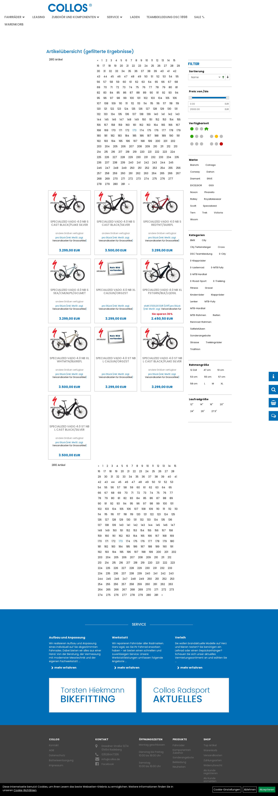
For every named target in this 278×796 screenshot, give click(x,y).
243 (154, 162)
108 (106, 103)
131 (176, 109)
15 (174, 60)
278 (99, 184)
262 (138, 173)
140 (156, 114)
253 (155, 168)
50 (146, 76)
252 (147, 168)
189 (164, 135)
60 (124, 82)
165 (163, 125)
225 (99, 157)
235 (177, 157)
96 (105, 98)
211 (161, 146)
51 (152, 76)
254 (162, 168)
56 (98, 82)
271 (123, 178)
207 (131, 146)
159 (120, 125)
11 (152, 60)
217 (120, 152)
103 (153, 98)
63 (143, 82)
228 (122, 157)
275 (154, 178)
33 (116, 71)
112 (132, 103)
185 (134, 135)
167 (178, 125)
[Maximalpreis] (206, 109)
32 (110, 71)
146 (114, 119)
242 (146, 162)
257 (99, 173)
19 (115, 66)
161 (134, 125)
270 (115, 178)
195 (121, 141)
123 (119, 109)
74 (130, 87)
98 (118, 98)
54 (170, 76)
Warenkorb (14, 24)
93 (170, 92)
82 (98, 92)
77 (150, 87)
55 (177, 76)
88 (138, 92)
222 (157, 152)
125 (133, 109)
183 (120, 135)
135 (120, 114)
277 (170, 178)
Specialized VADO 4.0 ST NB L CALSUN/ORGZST (116, 359)
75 (137, 87)
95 (98, 98)
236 (99, 162)
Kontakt (54, 745)
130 (169, 109)
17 (104, 66)
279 (107, 184)
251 (139, 168)
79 (163, 87)
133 (106, 114)
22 (133, 66)
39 (155, 71)
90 (151, 92)
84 (111, 92)
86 (124, 92)
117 (164, 103)
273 (138, 178)
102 (146, 98)
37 (142, 71)
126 (140, 109)
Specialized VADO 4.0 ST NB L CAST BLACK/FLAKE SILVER (162, 359)
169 (106, 130)
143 (177, 114)
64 (149, 82)
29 (178, 66)
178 (171, 130)
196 (128, 141)
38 (148, 71)
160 (128, 125)
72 (117, 87)
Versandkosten (213, 755)
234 (169, 157)
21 (127, 66)
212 (168, 146)
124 (126, 109)
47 (125, 76)
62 (136, 82)
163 (148, 125)
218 (127, 152)
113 (138, 103)
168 (99, 130)
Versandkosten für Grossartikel (69, 240)
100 (132, 98)
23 (139, 66)
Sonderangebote (183, 757)
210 (155, 146)
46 (119, 76)
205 (115, 146)
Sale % (199, 17)
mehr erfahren (65, 668)
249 (124, 168)
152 (157, 119)
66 (163, 82)
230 (138, 157)
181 (105, 135)
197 (135, 141)
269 (107, 178)
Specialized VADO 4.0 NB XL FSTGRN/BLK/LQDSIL (162, 291)
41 (168, 71)
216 (113, 152)
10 (147, 60)
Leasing (38, 17)
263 (146, 173)
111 (126, 103)
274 (146, 178)
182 (113, 135)
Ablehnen (250, 789)
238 (115, 162)
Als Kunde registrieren (211, 772)
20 (121, 66)
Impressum (56, 765)
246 (99, 168)
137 (134, 114)
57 (104, 82)
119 (177, 103)
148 (129, 119)
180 (99, 135)
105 (167, 98)
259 (115, 173)
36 (135, 71)
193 (106, 141)
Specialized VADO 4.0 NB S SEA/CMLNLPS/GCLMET (69, 291)
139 (149, 114)
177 (164, 130)
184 (127, 135)
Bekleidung (179, 762)
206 (123, 146)
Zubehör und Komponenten (75, 17)
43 (98, 76)
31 (104, 71)
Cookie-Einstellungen (227, 789)
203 (99, 146)
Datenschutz (57, 755)
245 (171, 162)
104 (160, 98)
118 (170, 103)
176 (156, 130)
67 (169, 82)
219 (135, 152)
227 (115, 157)
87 (131, 92)
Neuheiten (179, 767)
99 (125, 98)
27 (165, 66)
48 (132, 76)
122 (112, 109)
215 (106, 152)
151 (150, 119)
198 (143, 141)
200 (157, 141)
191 (178, 135)
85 (118, 92)
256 (178, 168)
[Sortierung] (204, 77)
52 (157, 76)
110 (120, 103)
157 (106, 125)
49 (139, 76)
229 (130, 157)
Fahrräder (14, 17)
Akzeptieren (267, 789)
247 (107, 168)
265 (162, 173)
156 (99, 125)
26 (158, 66)
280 (115, 184)
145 (107, 119)
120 (99, 109)
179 (179, 130)
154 (172, 119)
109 (114, 103)
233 (161, 157)
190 (171, 135)
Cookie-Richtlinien (25, 790)
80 (170, 87)
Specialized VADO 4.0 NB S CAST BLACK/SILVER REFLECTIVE (116, 225)
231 (146, 157)
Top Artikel (210, 745)
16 (98, 66)
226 (107, 157)
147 (122, 119)
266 (170, 173)
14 (168, 60)
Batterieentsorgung (61, 760)
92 (163, 92)
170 (114, 130)
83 (104, 92)
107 (99, 103)
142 (170, 114)
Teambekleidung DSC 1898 (166, 17)
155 (179, 119)
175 (149, 130)
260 (123, 173)
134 (113, 114)
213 (175, 146)
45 (112, 76)
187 (149, 135)
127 (148, 109)
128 (155, 109)
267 (178, 173)
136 (127, 114)
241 (139, 162)
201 (165, 141)
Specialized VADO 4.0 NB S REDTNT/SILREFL (162, 223)
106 (175, 98)
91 (157, 92)
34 (123, 71)
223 (165, 152)
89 (144, 92)
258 (107, 173)
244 (162, 162)
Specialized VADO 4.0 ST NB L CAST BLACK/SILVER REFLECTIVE (69, 429)
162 (141, 125)
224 (172, 152)
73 (123, 87)
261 (130, 173)
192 (99, 141)
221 (149, 152)
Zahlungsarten (213, 760)
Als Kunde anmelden (210, 779)
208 (139, 146)
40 (162, 71)
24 (146, 66)
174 (142, 130)
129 (162, 109)
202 (173, 141)
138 (141, 114)
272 (130, 178)
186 (142, 135)
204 (107, 146)
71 (111, 87)
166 (170, 125)
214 (99, 152)
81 (176, 87)
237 (107, 162)
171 (120, 130)
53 (164, 76)
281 (123, 184)
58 (111, 82)
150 (144, 119)
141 (163, 114)
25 (152, 66)
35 (129, 71)
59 (117, 82)
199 (150, 141)
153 (164, 119)
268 (99, 178)
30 (98, 71)
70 (105, 87)
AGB (51, 750)
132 (99, 114)
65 (156, 82)
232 (153, 157)
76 (143, 87)
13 (163, 60)
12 (157, 60)
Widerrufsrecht (213, 765)
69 (98, 87)
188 (156, 135)
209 (147, 146)
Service (114, 17)
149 (137, 119)
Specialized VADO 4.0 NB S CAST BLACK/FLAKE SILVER (69, 223)
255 (170, 168)
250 (132, 168)
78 (157, 87)
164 (156, 125)
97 (111, 98)
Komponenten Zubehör (182, 751)
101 (138, 98)
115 (151, 103)
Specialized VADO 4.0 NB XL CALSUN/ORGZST (116, 291)
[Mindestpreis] (206, 104)
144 (99, 119)
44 (105, 76)
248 (115, 168)
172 (127, 130)
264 (154, 173)
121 (105, 109)
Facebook (108, 764)
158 (113, 125)
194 (113, 141)
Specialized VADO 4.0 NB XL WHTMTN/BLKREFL (69, 359)
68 (176, 82)
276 (162, 178)
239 (123, 162)
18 (109, 66)
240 (131, 162)
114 (145, 103)
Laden (135, 17)
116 (158, 103)
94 (176, 92)
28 (171, 66)
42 (174, 71)
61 (130, 82)
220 (142, 152)
